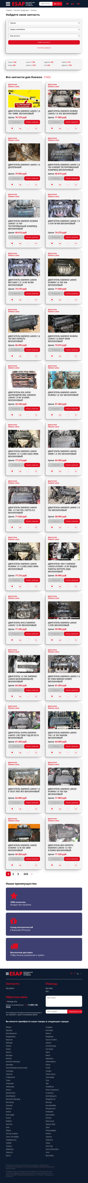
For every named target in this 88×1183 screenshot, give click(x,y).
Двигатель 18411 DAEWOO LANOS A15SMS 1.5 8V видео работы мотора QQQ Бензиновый (62, 567)
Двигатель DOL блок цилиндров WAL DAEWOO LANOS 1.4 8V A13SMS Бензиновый (22, 396)
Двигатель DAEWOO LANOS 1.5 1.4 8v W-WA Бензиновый (64, 222)
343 (25, 874)
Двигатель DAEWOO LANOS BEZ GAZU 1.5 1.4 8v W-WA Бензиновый (22, 282)
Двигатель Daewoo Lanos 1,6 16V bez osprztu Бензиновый (24, 339)
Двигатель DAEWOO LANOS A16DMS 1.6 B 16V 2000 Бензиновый (22, 848)
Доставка (49, 988)
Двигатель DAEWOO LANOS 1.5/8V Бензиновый (62, 623)
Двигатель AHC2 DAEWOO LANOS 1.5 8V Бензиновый (22, 623)
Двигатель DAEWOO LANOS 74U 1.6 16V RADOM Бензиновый (62, 735)
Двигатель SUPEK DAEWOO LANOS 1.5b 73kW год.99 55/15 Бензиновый (23, 735)
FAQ (47, 991)
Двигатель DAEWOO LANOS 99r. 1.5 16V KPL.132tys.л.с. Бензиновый (22, 510)
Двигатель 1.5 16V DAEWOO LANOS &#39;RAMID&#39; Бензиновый (22, 679)
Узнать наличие (32, 122)
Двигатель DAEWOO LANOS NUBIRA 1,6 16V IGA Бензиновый (62, 282)
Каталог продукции (21, 10)
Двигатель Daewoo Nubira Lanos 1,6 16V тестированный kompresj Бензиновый (23, 225)
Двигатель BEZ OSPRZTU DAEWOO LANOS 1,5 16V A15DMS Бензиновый (60, 848)
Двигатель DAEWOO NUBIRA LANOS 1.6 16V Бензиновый (63, 112)
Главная (9, 10)
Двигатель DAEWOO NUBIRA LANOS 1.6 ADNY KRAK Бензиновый (63, 339)
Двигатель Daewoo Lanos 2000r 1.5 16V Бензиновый (62, 452)
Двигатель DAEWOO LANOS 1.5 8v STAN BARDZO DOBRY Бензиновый (64, 679)
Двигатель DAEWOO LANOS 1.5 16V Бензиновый (64, 508)
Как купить (10, 988)
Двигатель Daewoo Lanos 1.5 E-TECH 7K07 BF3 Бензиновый (24, 790)
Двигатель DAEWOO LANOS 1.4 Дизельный (24, 165)
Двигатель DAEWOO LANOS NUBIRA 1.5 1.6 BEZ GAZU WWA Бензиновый (23, 454)
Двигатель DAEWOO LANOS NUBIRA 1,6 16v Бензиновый (63, 393)
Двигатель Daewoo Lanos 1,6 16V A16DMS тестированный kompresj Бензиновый (64, 167)
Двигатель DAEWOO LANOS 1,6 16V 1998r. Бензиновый (24, 112)
